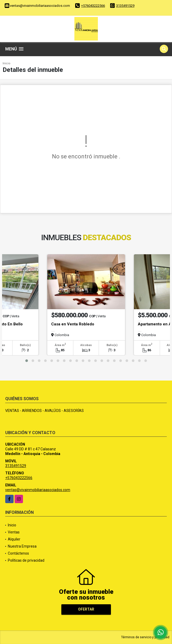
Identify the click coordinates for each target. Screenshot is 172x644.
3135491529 (125, 6)
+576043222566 (93, 6)
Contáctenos (18, 553)
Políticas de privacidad (26, 560)
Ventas (14, 532)
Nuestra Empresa (22, 546)
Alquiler (14, 539)
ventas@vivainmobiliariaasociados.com (37, 490)
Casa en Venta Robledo (72, 324)
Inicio (6, 63)
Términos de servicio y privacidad (145, 637)
